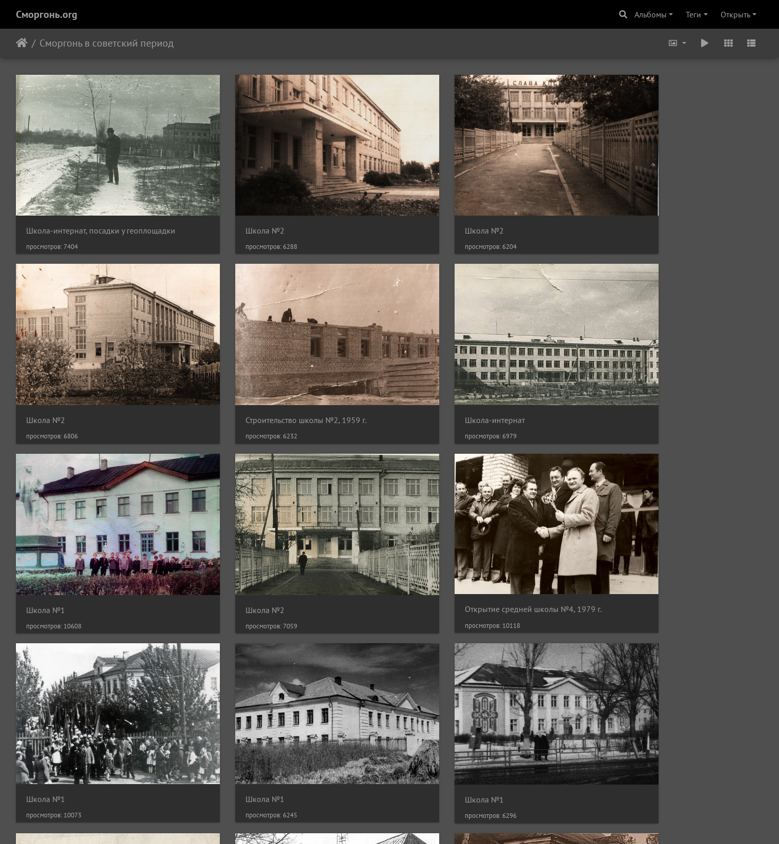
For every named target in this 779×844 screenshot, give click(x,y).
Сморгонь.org (46, 14)
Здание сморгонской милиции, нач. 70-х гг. (294, 720)
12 (441, 783)
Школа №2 (236, 211)
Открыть (735, 14)
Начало (22, 43)
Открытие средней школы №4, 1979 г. (94, 550)
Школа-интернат (247, 381)
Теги (693, 14)
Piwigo (404, 822)
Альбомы (650, 14)
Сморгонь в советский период (106, 43)
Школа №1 (426, 381)
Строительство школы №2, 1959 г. (86, 381)
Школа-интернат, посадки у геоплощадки (100, 211)
